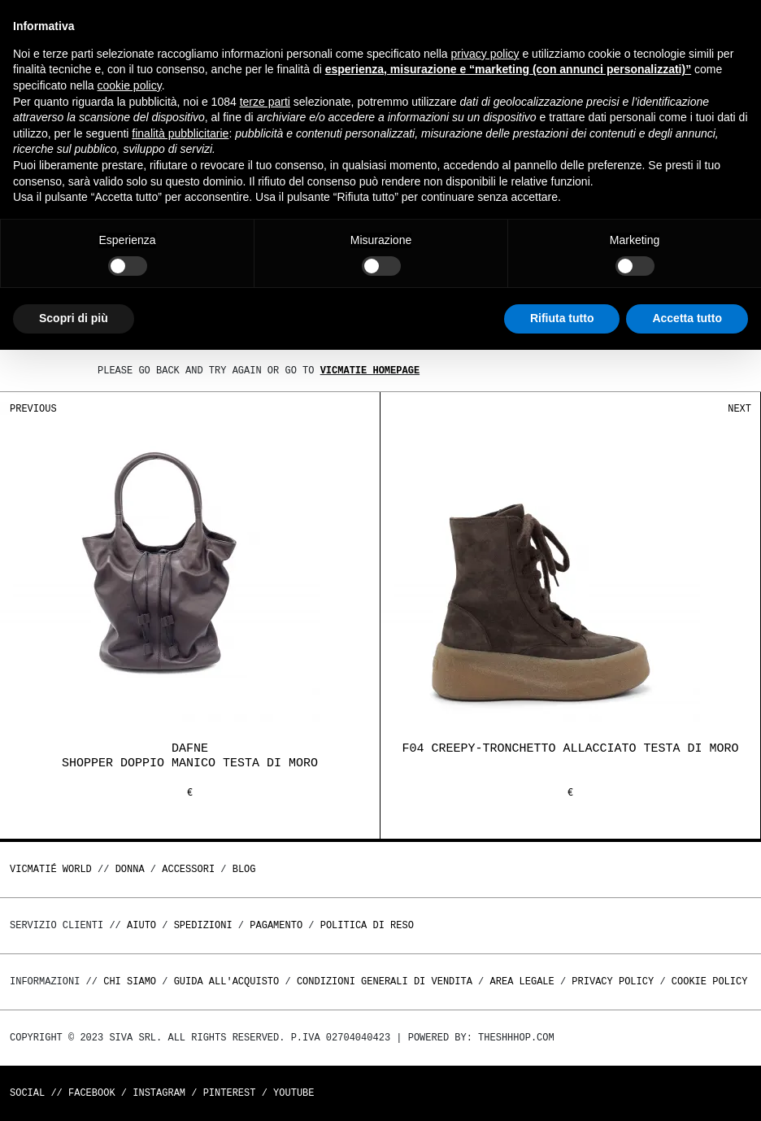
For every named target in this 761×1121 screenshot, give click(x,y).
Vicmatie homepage (370, 370)
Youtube (293, 1093)
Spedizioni (203, 925)
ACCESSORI (188, 869)
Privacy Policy (613, 981)
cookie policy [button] (130, 85)
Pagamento (276, 925)
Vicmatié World (51, 869)
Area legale (521, 981)
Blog (244, 869)
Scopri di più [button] (73, 318)
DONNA (130, 869)
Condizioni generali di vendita (384, 981)
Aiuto (141, 925)
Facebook (91, 1093)
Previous (33, 409)
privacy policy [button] (485, 53)
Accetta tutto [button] (687, 318)
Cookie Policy (710, 981)
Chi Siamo (129, 981)
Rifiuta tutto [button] (562, 318)
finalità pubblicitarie (180, 133)
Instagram (159, 1093)
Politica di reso (367, 925)
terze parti (265, 101)
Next (739, 409)
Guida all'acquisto (227, 981)
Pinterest (229, 1093)
